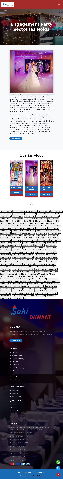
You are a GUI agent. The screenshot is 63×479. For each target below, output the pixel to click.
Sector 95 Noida (40, 267)
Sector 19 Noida (5, 274)
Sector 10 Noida (52, 279)
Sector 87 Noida (5, 257)
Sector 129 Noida (17, 221)
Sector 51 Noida (17, 250)
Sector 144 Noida (18, 240)
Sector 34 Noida (17, 291)
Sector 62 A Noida (31, 211)
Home (12, 405)
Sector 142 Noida (6, 228)
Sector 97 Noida (50, 264)
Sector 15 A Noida (6, 211)
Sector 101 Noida (42, 281)
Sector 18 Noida (27, 274)
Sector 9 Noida (28, 257)
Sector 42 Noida (51, 286)
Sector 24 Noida (5, 293)
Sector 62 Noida (17, 247)
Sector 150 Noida (43, 240)
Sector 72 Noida (17, 252)
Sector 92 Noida (17, 267)
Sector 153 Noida (5, 233)
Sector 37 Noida (28, 286)
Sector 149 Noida (41, 235)
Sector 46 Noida (5, 288)
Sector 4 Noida (33, 283)
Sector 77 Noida (39, 262)
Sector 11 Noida (29, 271)
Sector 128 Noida (29, 216)
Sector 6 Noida (17, 255)
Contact (13, 417)
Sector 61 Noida (40, 252)
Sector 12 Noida (40, 271)
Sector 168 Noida (51, 223)
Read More (16, 340)
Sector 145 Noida (55, 240)
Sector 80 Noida (28, 262)
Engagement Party (16, 359)
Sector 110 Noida (5, 271)
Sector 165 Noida (53, 235)
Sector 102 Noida (30, 281)
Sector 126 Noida (53, 216)
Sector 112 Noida (51, 269)
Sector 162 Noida (53, 238)
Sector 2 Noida (16, 274)
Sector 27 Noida (40, 291)
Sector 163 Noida (17, 238)
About (12, 408)
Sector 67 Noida (17, 243)
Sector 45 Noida (28, 288)
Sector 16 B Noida (18, 214)
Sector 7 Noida (16, 245)
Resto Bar (13, 394)
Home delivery (15, 365)
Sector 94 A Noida (57, 211)
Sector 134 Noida (41, 221)
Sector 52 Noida (5, 250)
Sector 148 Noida (6, 226)
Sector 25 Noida (51, 291)
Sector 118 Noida (17, 218)
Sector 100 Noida (54, 281)
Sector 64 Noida (39, 245)
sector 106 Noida (28, 276)
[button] (30, 205)
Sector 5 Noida (28, 250)
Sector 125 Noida (5, 216)
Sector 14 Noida (40, 276)
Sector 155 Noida (29, 230)
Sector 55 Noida (39, 247)
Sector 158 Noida (41, 238)
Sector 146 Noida (43, 233)
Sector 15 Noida (50, 274)
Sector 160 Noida (6, 235)
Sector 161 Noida (5, 238)
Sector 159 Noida (5, 240)
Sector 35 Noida (5, 291)
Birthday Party (15, 371)
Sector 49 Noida (52, 259)
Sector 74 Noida (28, 264)
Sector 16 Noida (5, 276)
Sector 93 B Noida (56, 214)
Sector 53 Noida (28, 247)
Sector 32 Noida (5, 296)
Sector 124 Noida (30, 214)
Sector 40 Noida (44, 283)
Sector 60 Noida (51, 252)
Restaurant (13, 362)
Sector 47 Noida (17, 288)
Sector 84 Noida (40, 259)
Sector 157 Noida (41, 228)
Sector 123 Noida (41, 218)
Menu (12, 414)
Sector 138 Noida (54, 221)
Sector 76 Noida (5, 264)
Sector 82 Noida (28, 259)
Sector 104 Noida (6, 281)
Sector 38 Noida (5, 286)
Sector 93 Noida (5, 267)
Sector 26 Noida (28, 291)
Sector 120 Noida (42, 216)
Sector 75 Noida (17, 264)
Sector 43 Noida (51, 288)
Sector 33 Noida (17, 296)
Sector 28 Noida (40, 293)
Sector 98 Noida (51, 243)
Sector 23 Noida (28, 293)
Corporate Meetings (16, 368)
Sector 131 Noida (17, 216)
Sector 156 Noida (55, 233)
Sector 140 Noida (18, 233)
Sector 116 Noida (39, 223)
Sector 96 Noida (51, 267)
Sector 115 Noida (40, 269)
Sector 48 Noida (5, 298)
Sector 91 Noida (16, 262)
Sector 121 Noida (5, 218)
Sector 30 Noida (39, 296)
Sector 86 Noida (51, 257)
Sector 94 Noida (28, 267)
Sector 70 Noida (39, 243)
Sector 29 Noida (51, 293)
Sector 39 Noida (55, 283)
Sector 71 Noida (5, 245)
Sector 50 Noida (38, 250)
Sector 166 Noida (29, 235)
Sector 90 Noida (39, 257)
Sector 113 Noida (28, 269)
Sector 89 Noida (17, 257)
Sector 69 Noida (27, 245)
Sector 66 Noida (5, 247)
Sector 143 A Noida (42, 230)
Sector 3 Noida (51, 296)
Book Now (16, 138)
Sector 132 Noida (52, 271)
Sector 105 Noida (18, 281)
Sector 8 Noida (40, 264)
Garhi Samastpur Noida (28, 279)
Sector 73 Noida (5, 269)
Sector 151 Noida (17, 235)
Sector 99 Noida (28, 252)
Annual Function (15, 380)
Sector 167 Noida (30, 226)
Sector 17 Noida (38, 274)
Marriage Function (16, 356)
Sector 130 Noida (18, 223)
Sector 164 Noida (29, 238)
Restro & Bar (14, 411)
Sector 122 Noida (53, 218)
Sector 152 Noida (53, 228)
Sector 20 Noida (5, 283)
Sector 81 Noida (5, 262)
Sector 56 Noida (51, 247)
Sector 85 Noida (5, 259)
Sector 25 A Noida (19, 211)
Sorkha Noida (29, 223)
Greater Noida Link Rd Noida (10, 279)
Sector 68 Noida (50, 245)
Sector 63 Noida (27, 255)
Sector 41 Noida (40, 286)
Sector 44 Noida (40, 288)
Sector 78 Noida (51, 262)
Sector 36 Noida (17, 286)
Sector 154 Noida (55, 230)
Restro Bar (13, 353)
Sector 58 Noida (5, 252)
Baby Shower (14, 374)
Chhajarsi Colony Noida (19, 283)
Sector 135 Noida (5, 230)
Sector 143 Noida (18, 230)
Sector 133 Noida (29, 221)
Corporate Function (16, 377)
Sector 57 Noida (50, 250)
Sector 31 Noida (28, 296)
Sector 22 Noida (17, 293)
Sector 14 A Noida (44, 211)
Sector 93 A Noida (43, 214)
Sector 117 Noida (5, 221)
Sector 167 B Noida (30, 240)
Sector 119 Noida (29, 218)
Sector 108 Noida (18, 271)
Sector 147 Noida (18, 226)
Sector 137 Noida (18, 228)
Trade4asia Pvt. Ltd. (36, 476)
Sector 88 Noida (50, 255)
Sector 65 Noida (5, 243)
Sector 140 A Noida (30, 233)
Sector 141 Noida (29, 228)
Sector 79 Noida (39, 255)
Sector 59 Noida (5, 255)
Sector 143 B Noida (42, 226)
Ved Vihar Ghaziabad (19, 298)
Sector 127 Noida (6, 223)
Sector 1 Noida (41, 279)
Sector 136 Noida (55, 226)
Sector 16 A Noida (6, 214)
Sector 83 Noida (17, 259)
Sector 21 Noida (17, 269)
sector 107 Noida (17, 276)
